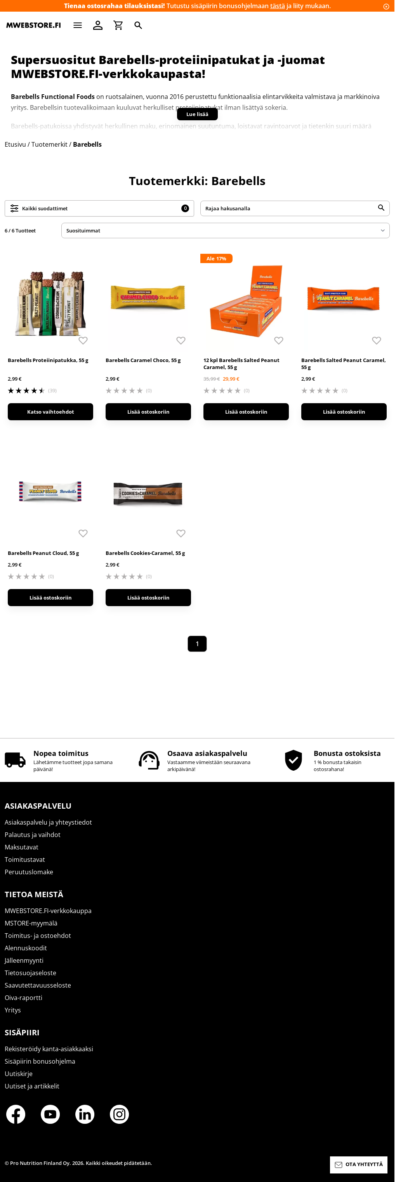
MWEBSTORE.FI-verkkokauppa (48, 910)
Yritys (13, 1010)
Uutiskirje (19, 1073)
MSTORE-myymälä (31, 923)
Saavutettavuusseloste (38, 985)
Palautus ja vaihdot (33, 834)
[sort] (225, 230)
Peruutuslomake (29, 872)
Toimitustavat (25, 859)
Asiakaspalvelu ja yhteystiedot (48, 822)
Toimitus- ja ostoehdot (38, 935)
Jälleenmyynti (24, 960)
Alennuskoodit (26, 948)
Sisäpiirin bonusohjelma (40, 1061)
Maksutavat (21, 847)
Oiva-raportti (23, 997)
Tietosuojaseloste (30, 973)
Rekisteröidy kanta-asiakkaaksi (49, 1049)
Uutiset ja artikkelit (32, 1086)
